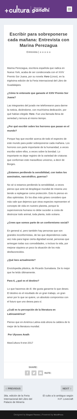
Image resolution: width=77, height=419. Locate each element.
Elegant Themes (33, 415)
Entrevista (32, 52)
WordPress (58, 415)
